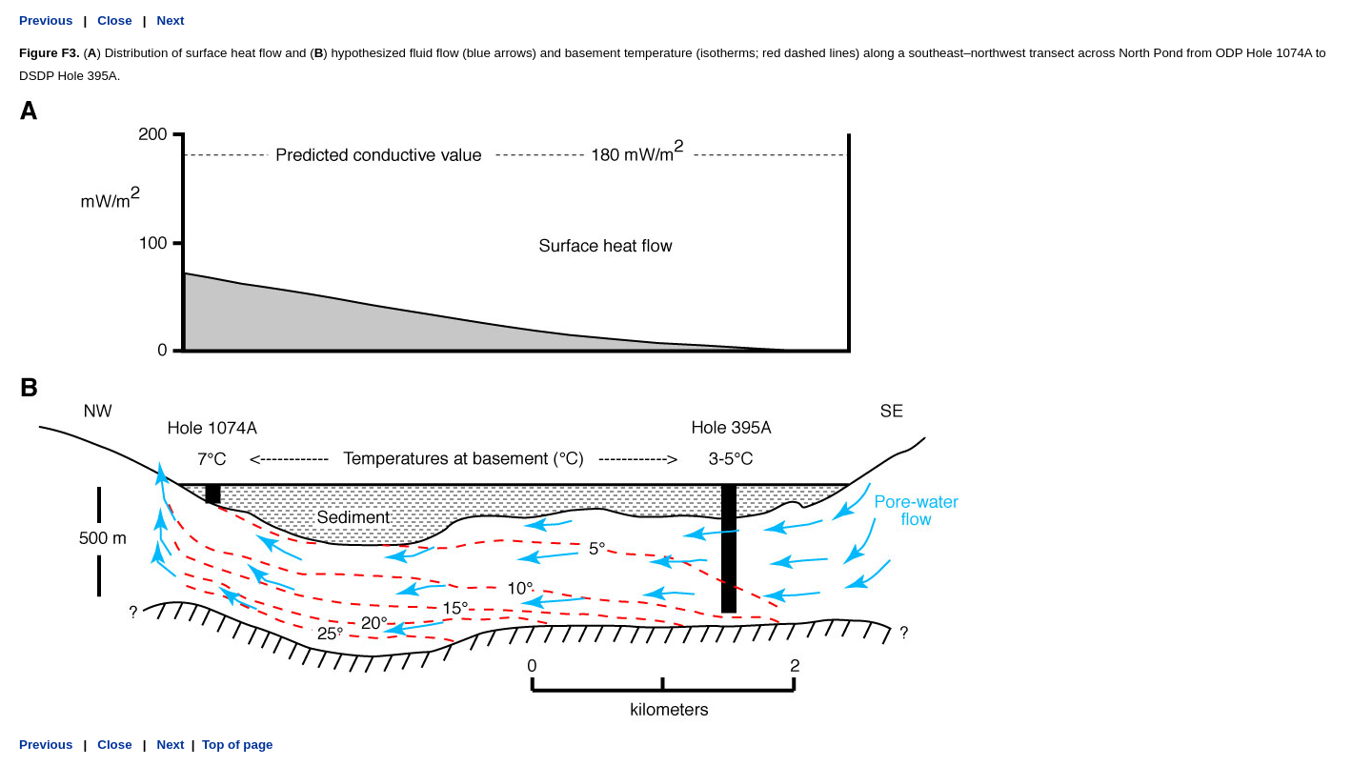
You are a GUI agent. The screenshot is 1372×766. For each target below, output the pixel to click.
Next (171, 20)
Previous (45, 20)
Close (114, 20)
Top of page (237, 744)
